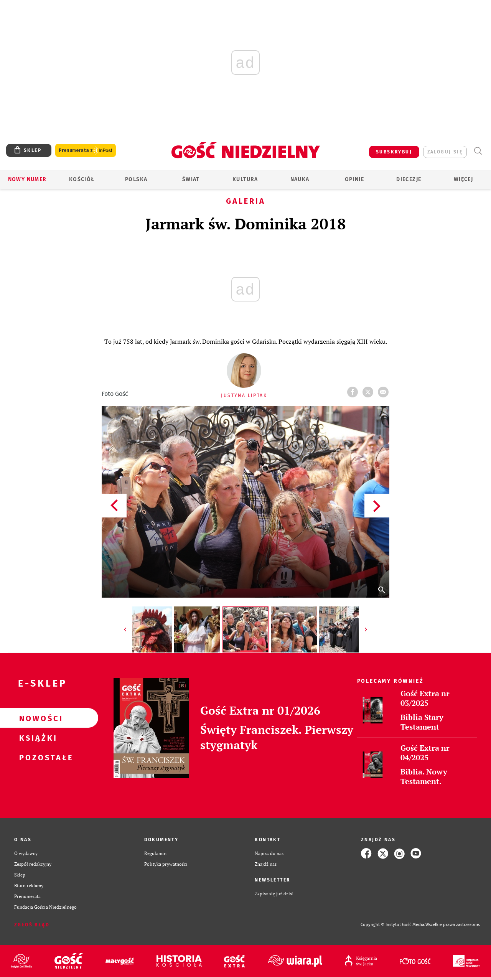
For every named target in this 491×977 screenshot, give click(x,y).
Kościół (82, 179)
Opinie (354, 179)
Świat (190, 179)
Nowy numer (27, 179)
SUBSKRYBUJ (394, 152)
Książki (36, 737)
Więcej (463, 179)
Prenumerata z (85, 150)
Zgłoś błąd (31, 925)
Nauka (300, 179)
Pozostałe (36, 757)
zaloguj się (445, 152)
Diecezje (408, 179)
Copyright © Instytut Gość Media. (393, 924)
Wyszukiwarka (478, 151)
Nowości (36, 718)
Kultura (245, 179)
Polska (136, 179)
